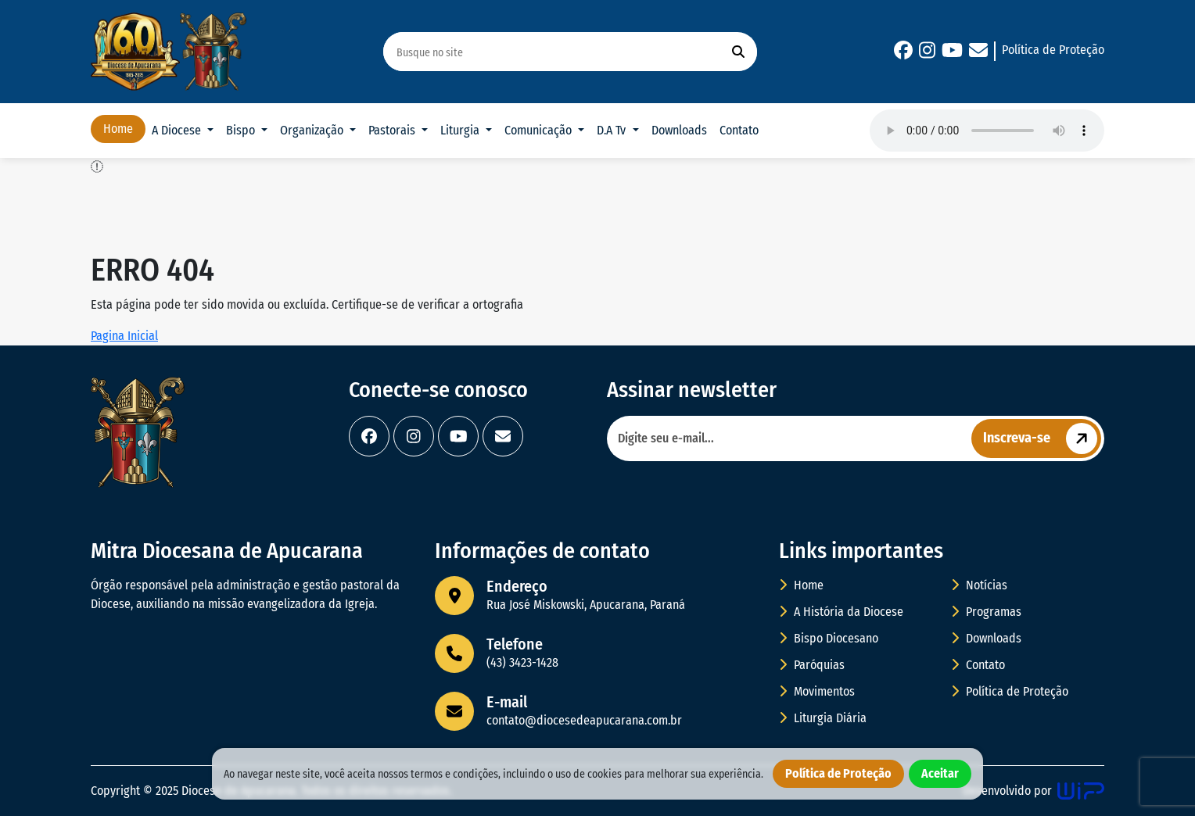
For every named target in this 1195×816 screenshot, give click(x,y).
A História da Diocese (841, 611)
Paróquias (812, 664)
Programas (986, 611)
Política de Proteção (1053, 49)
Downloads (679, 130)
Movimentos (817, 691)
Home (118, 128)
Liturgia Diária (823, 717)
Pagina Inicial (124, 335)
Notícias (979, 585)
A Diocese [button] (178, 130)
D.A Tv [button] (613, 130)
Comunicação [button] (539, 130)
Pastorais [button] (393, 130)
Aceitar (940, 773)
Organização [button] (313, 130)
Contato (739, 130)
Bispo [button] (242, 130)
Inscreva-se (1042, 438)
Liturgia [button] (461, 130)
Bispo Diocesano (828, 638)
